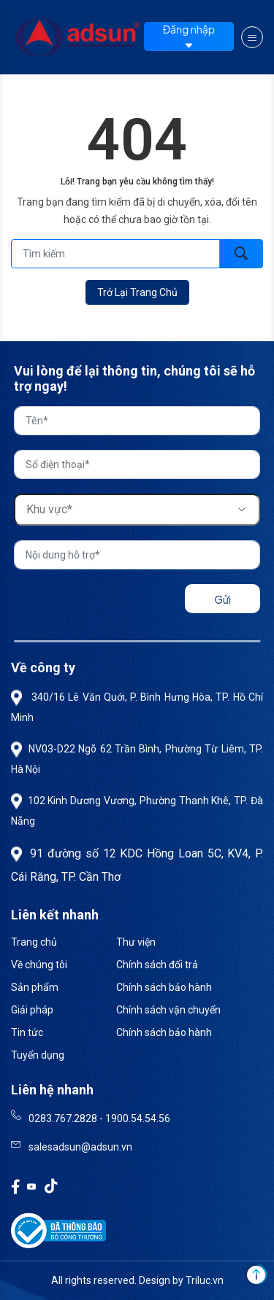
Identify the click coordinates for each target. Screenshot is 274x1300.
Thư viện (136, 942)
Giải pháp (32, 1010)
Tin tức (27, 1032)
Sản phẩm (34, 987)
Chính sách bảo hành (164, 987)
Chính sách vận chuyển (168, 1010)
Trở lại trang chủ (137, 292)
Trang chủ (34, 942)
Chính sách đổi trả (157, 964)
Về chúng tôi (39, 964)
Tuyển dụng (37, 1055)
